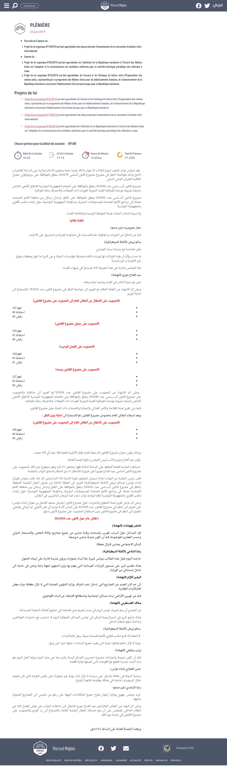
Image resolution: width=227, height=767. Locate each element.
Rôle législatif (53, 760)
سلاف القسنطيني (131, 603)
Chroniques (106, 760)
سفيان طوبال (20, 478)
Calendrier (121, 760)
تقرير (127, 408)
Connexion (30, 5)
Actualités (135, 760)
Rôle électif (91, 760)
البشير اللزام (134, 577)
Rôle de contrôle (73, 760)
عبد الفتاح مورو (131, 275)
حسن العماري (133, 669)
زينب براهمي (133, 650)
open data (176, 760)
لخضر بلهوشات (132, 526)
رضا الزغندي (133, 687)
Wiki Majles (161, 760)
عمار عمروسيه (132, 228)
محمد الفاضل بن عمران (41, 503)
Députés (148, 760)
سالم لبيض (134, 242)
